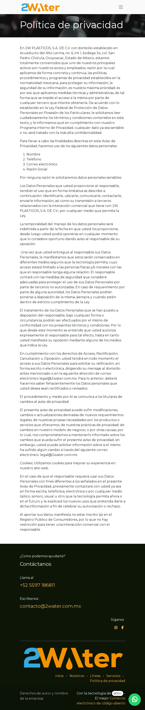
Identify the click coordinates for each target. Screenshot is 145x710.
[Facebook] (122, 627)
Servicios (113, 676)
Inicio (59, 676)
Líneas (95, 676)
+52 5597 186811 (37, 585)
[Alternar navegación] (120, 7)
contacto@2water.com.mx (50, 606)
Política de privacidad (107, 681)
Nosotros (77, 676)
